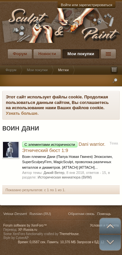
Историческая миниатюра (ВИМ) (65, 177)
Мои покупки (80, 53)
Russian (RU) (40, 214)
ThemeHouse (69, 234)
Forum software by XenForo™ (25, 225)
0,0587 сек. (38, 242)
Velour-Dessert (15, 214)
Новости (47, 53)
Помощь (104, 214)
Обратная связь (81, 214)
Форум (20, 53)
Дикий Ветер (54, 173)
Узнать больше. (22, 113)
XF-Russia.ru (27, 229)
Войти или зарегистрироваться (86, 5)
